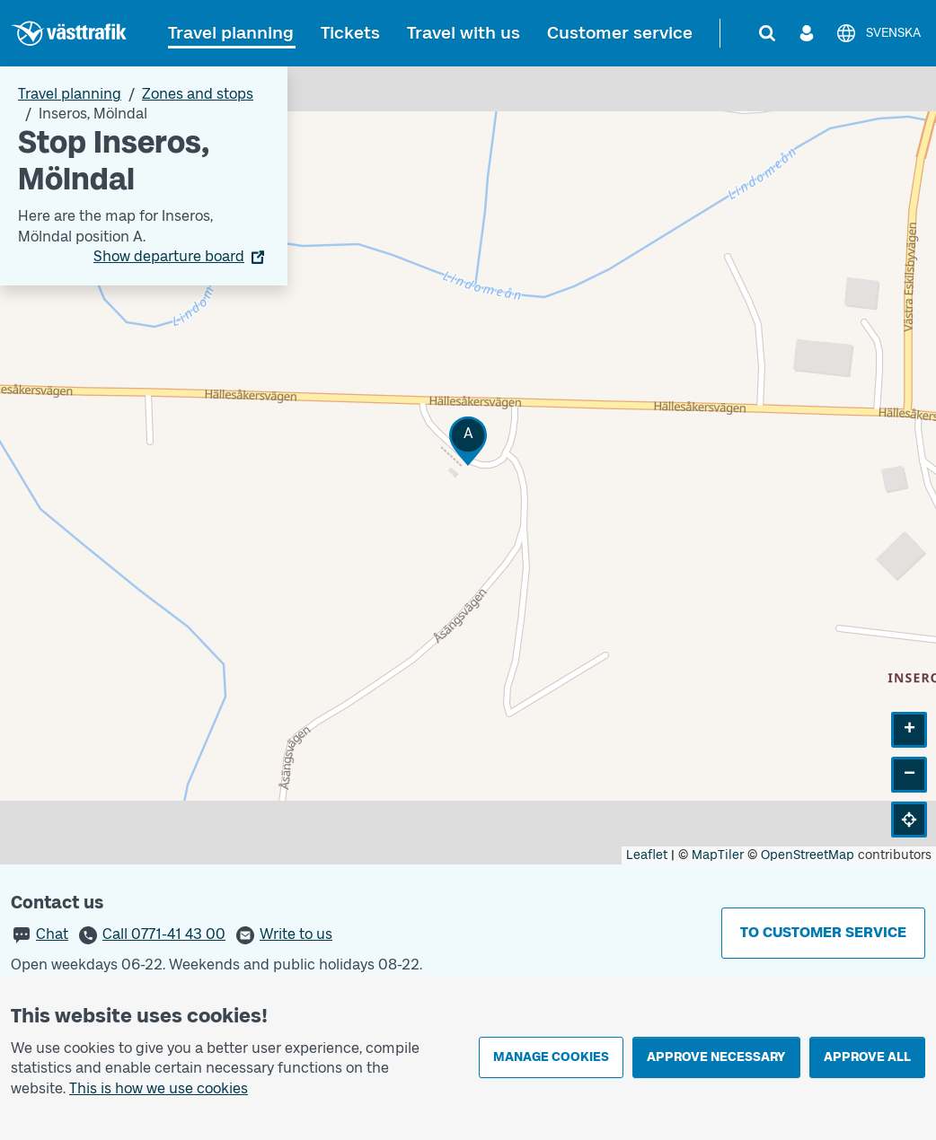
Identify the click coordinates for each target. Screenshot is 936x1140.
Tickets (350, 32)
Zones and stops (197, 93)
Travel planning (231, 32)
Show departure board (168, 256)
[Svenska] (878, 33)
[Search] (767, 33)
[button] (468, 441)
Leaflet (646, 855)
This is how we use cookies (158, 1088)
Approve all (867, 1057)
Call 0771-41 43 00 (163, 934)
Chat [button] (52, 934)
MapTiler (718, 855)
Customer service (620, 32)
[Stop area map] (468, 465)
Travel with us (463, 32)
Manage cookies (551, 1057)
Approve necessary (716, 1057)
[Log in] (806, 33)
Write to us (296, 934)
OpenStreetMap (807, 855)
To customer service (823, 932)
